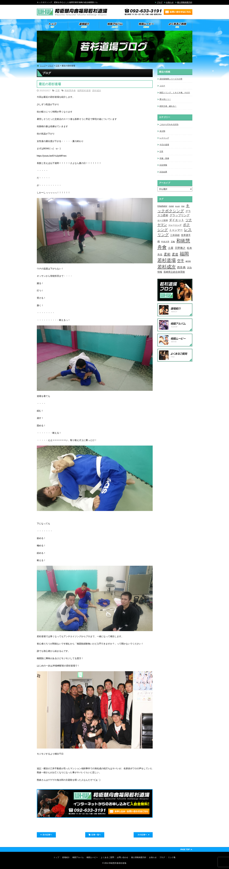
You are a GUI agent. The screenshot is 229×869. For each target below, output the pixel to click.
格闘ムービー (145, 25)
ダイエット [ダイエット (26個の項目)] (176, 220)
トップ (52, 25)
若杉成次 (96, 90)
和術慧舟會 (70, 90)
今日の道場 (164, 145)
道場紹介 (83, 25)
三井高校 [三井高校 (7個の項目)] (175, 235)
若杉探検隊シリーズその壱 (170, 79)
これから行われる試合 (169, 124)
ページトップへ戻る (186, 849)
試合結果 (163, 172)
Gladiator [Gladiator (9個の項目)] (162, 206)
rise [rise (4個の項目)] (182, 206)
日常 (58, 66)
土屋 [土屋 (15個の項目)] (170, 248)
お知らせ (170, 2)
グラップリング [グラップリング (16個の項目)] (179, 215)
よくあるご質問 (176, 25)
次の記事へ (143, 834)
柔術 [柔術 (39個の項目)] (167, 254)
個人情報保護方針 (184, 2)
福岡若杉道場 (84, 90)
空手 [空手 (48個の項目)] (180, 261)
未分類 (162, 131)
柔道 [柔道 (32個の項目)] (175, 254)
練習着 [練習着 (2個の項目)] (188, 261)
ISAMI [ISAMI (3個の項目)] (171, 206)
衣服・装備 (164, 158)
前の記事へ (46, 834)
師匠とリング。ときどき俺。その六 (174, 92)
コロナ (162, 86)
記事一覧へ (94, 834)
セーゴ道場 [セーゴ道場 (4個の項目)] (162, 220)
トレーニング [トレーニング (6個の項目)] (175, 225)
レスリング (164, 138)
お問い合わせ (122, 857)
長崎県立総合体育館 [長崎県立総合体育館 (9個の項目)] (174, 272)
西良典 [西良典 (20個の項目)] (181, 267)
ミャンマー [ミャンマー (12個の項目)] (176, 230)
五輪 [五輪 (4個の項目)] (173, 242)
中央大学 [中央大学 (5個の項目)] (165, 241)
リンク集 (172, 857)
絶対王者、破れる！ (168, 106)
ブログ (160, 2)
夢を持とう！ (165, 99)
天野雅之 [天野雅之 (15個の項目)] (180, 248)
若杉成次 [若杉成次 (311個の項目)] (166, 266)
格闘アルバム (114, 25)
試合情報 (163, 165)
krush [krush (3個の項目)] (177, 206)
